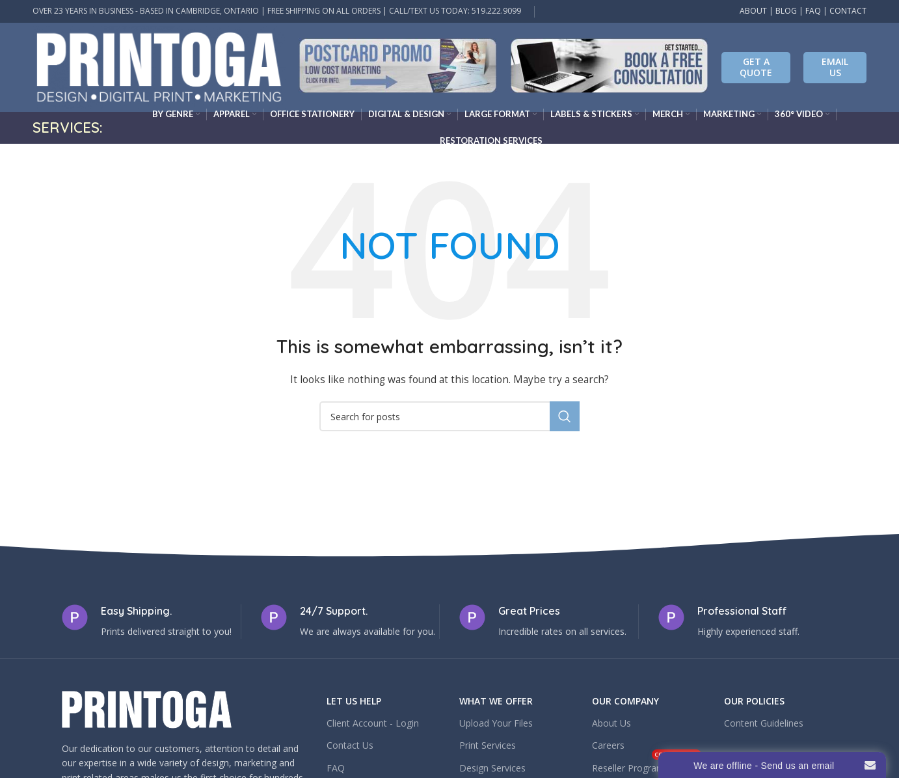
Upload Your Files (496, 723)
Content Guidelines (763, 723)
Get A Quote (756, 67)
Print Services (487, 745)
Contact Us (350, 745)
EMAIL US (835, 67)
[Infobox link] (398, 67)
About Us (611, 723)
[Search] (449, 416)
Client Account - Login (373, 723)
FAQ (813, 10)
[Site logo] (159, 66)
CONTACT (847, 10)
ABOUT (753, 10)
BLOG (786, 10)
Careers (608, 745)
